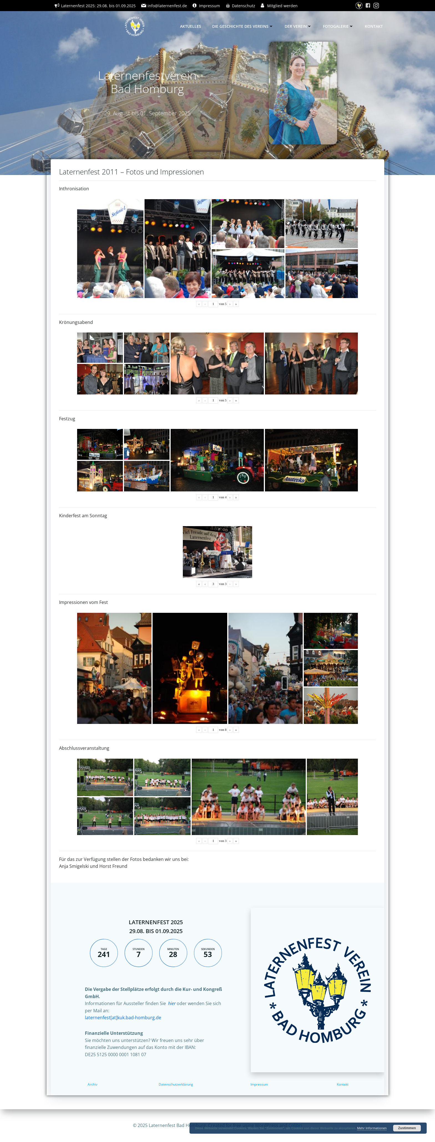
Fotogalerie (338, 26)
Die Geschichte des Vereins (243, 26)
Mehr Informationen (372, 1128)
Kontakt (374, 26)
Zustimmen (407, 1128)
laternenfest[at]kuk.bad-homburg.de (123, 1017)
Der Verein (298, 26)
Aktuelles (190, 26)
